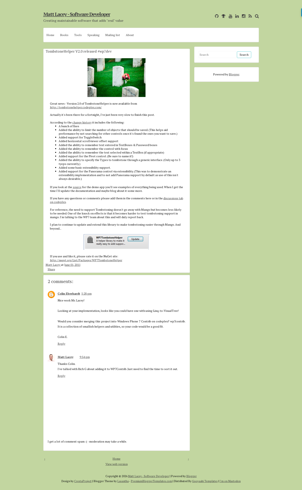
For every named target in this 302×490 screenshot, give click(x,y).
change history (82, 122)
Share (51, 269)
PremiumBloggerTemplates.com (151, 481)
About (130, 35)
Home (50, 35)
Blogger (234, 74)
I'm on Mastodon (230, 481)
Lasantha (123, 481)
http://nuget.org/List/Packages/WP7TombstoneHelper (86, 260)
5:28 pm (86, 293)
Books (64, 35)
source (77, 187)
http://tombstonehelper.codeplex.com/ (76, 107)
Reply (61, 344)
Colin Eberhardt (69, 293)
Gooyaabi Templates (205, 481)
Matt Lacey (53, 265)
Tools (78, 35)
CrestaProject (83, 481)
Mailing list (112, 35)
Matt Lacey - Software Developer (76, 14)
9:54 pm (85, 357)
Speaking (93, 35)
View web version (117, 464)
